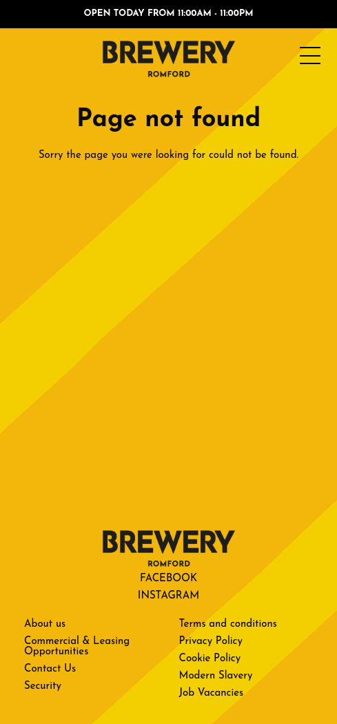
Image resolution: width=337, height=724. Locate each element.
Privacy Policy (211, 641)
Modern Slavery (216, 676)
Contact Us (50, 669)
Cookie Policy (210, 659)
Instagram (168, 596)
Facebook (168, 579)
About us (44, 624)
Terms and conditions (228, 624)
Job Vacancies (211, 693)
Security (42, 686)
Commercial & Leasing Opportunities (77, 646)
